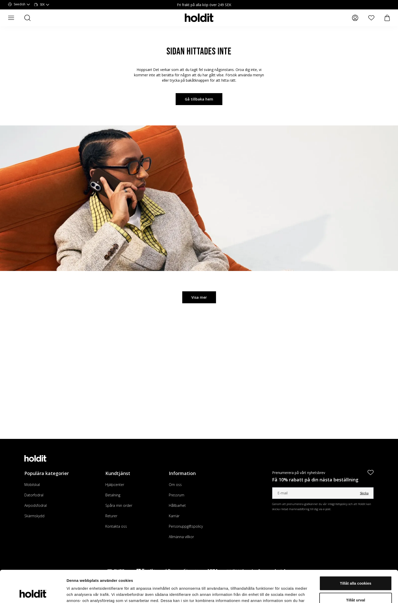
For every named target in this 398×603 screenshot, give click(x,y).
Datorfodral (33, 495)
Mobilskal (32, 484)
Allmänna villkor (181, 536)
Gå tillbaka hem (199, 99)
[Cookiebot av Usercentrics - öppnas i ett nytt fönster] (33, 593)
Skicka (364, 493)
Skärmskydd (34, 515)
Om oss (175, 484)
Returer (111, 515)
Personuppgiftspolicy (186, 526)
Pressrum (176, 495)
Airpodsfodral (35, 505)
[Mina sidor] (355, 18)
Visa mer (199, 297)
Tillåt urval (355, 570)
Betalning (112, 495)
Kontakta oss (116, 526)
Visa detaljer (275, 593)
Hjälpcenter (114, 484)
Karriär (174, 515)
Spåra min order (118, 505)
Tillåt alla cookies (355, 553)
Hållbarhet (177, 505)
